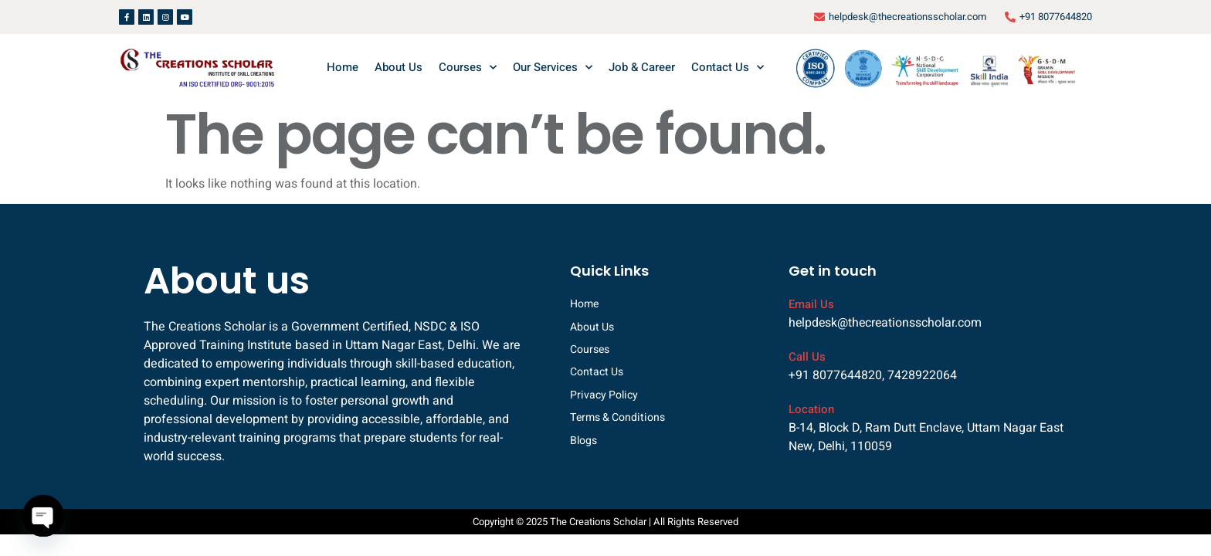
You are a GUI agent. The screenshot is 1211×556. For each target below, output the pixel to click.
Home (342, 67)
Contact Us (727, 68)
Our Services (552, 68)
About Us (398, 67)
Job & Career (642, 67)
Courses (468, 68)
